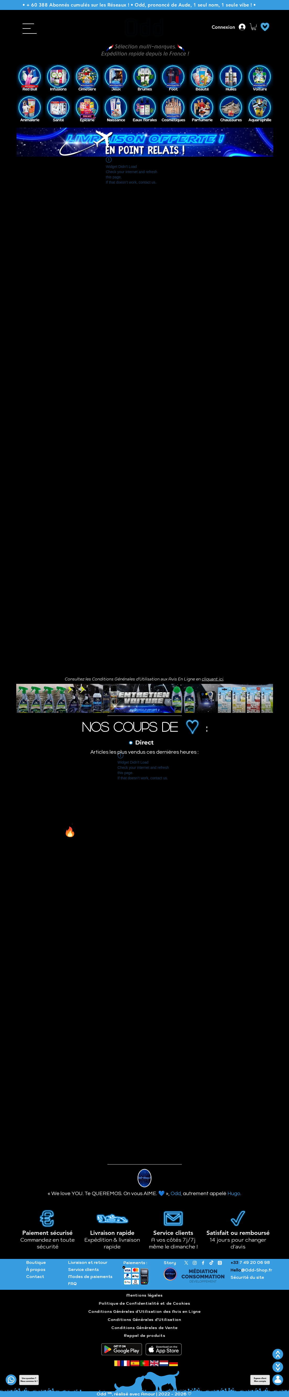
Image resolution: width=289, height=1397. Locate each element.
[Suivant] (266, 78)
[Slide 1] (141, 84)
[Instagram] (194, 1262)
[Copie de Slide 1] (148, 84)
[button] (254, 26)
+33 (234, 1262)
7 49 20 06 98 (254, 1262)
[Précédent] (23, 78)
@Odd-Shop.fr (256, 1270)
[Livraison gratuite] (144, 148)
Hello (236, 1270)
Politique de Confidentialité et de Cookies (144, 1303)
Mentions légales (144, 1295)
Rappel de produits (144, 1335)
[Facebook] (203, 1262)
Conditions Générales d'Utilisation (144, 1319)
